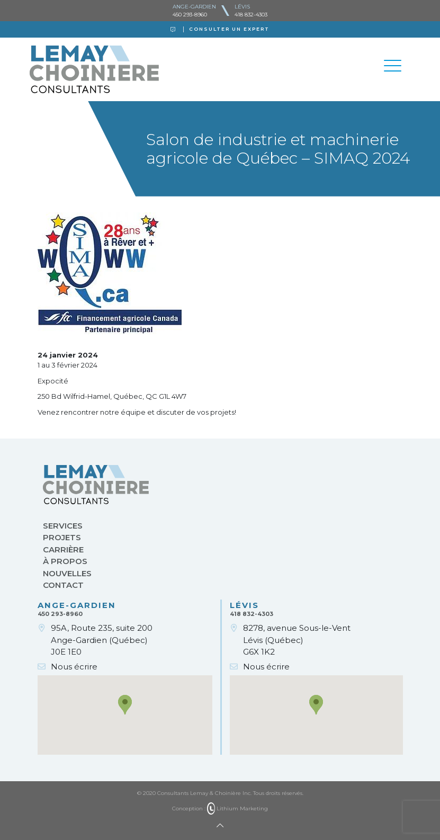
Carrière (63, 549)
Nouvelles (67, 573)
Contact (63, 585)
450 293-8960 (190, 14)
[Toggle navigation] (393, 67)
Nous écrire (74, 667)
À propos (65, 561)
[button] (125, 704)
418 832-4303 (251, 14)
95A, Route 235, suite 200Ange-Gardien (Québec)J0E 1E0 (101, 640)
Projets (62, 537)
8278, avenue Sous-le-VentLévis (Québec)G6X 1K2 (297, 640)
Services (63, 526)
